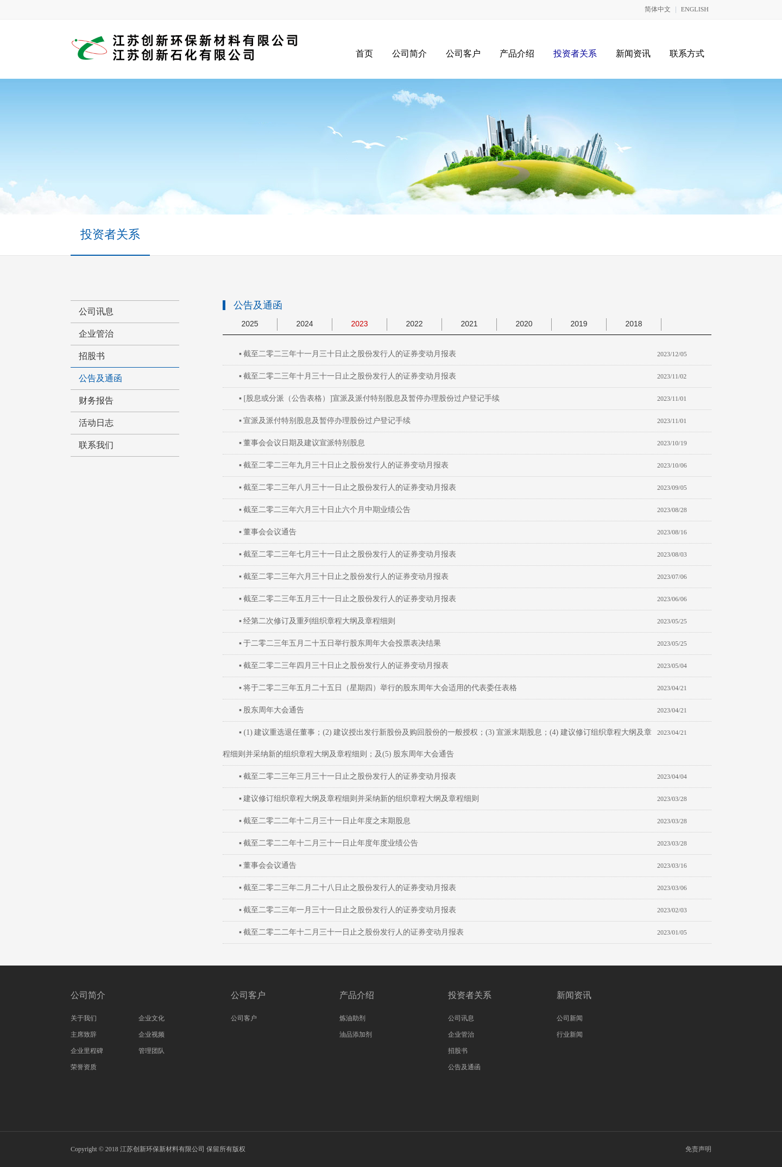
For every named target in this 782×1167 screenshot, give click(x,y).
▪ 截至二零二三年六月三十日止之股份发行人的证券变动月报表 (344, 576)
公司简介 (409, 53)
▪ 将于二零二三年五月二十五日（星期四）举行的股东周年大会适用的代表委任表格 (378, 688)
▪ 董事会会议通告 (268, 532)
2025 (249, 323)
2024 (304, 323)
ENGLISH (695, 9)
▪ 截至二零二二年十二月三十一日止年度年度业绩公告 (328, 843)
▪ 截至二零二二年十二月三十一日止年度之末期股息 (325, 821)
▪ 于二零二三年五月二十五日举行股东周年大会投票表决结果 (340, 643)
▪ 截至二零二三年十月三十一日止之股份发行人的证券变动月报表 (347, 376)
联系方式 (687, 53)
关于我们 (84, 1018)
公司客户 (463, 53)
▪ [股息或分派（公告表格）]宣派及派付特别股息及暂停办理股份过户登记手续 (369, 398)
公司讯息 (96, 311)
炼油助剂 (352, 1018)
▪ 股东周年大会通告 (271, 710)
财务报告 (96, 400)
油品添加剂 (355, 1034)
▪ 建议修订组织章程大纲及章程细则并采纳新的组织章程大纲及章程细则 (359, 798)
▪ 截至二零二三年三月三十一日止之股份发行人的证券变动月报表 (347, 776)
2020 (523, 323)
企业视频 (151, 1034)
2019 (578, 323)
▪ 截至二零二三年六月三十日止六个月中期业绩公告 (325, 510)
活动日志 (96, 422)
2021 (469, 323)
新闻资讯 (633, 53)
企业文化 (151, 1018)
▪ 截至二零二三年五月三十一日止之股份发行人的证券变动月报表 (347, 599)
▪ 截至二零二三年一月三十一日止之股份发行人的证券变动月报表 (347, 910)
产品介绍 (517, 53)
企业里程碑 (87, 1051)
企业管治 (96, 333)
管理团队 (151, 1051)
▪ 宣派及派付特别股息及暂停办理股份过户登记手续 (325, 421)
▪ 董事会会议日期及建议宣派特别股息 (302, 443)
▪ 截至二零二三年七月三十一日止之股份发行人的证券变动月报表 (347, 554)
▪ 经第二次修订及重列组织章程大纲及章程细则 (317, 621)
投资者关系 (575, 53)
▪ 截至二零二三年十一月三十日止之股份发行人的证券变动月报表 (347, 354)
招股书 (92, 356)
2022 (414, 323)
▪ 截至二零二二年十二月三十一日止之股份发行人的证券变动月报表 (351, 932)
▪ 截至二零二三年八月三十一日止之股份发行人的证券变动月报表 (347, 487)
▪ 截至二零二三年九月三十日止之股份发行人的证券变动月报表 (344, 465)
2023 (359, 323)
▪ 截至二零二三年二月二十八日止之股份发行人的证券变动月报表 (347, 888)
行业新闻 (570, 1034)
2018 (633, 323)
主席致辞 (84, 1034)
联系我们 (96, 445)
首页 (364, 53)
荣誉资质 (84, 1067)
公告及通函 (100, 378)
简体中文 (658, 9)
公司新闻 (570, 1018)
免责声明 (698, 1149)
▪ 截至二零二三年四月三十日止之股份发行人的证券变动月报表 (344, 665)
